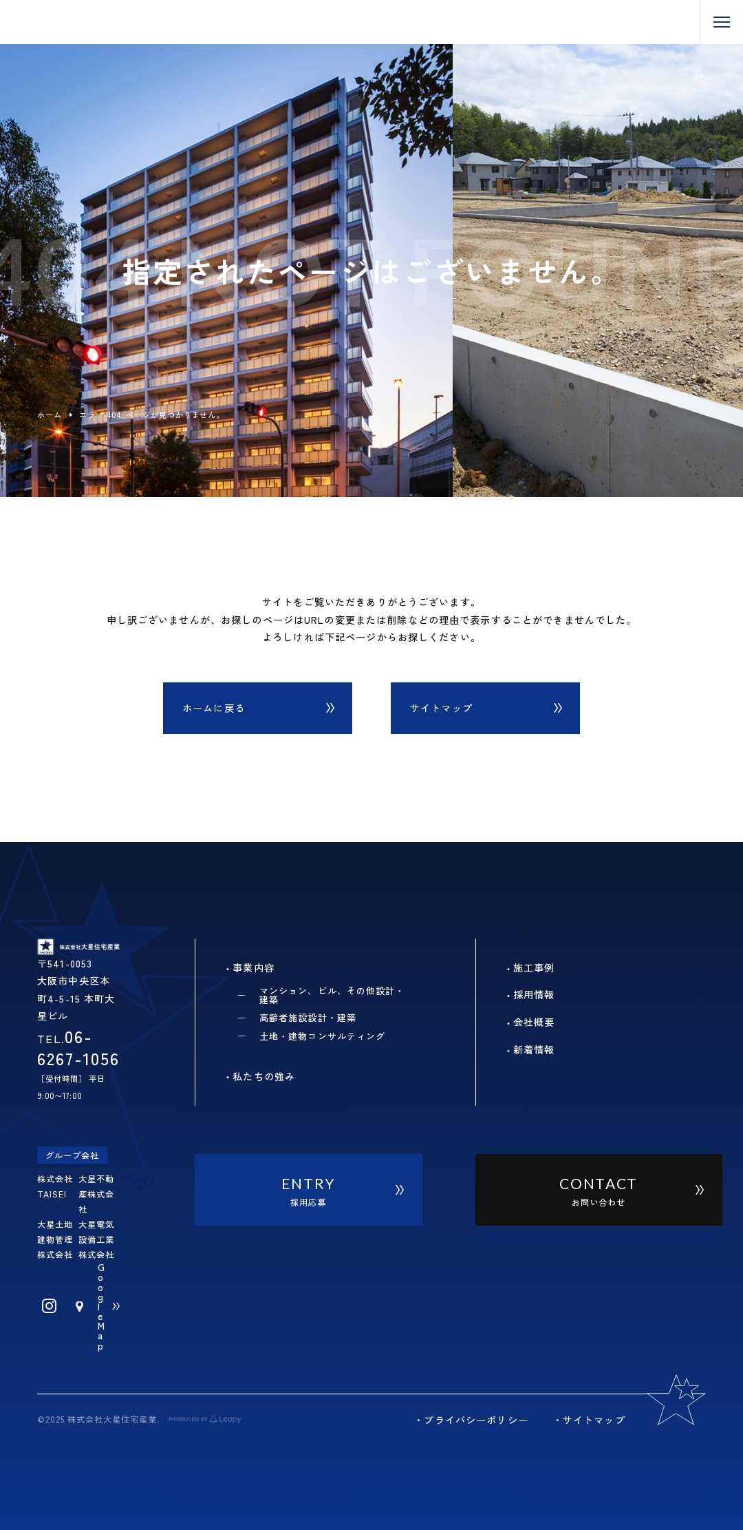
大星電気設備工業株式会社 (96, 1239)
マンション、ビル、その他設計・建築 (332, 995)
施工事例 (534, 967)
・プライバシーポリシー (470, 1420)
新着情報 (534, 1049)
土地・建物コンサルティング (322, 1035)
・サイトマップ (588, 1420)
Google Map (101, 1306)
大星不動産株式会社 (96, 1194)
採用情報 (534, 994)
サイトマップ (441, 708)
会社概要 (534, 1022)
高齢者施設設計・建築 (307, 1017)
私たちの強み (264, 1076)
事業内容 (253, 967)
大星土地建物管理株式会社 (55, 1239)
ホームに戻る (213, 708)
